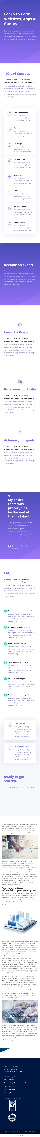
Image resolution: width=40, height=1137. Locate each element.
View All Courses (13, 103)
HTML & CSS (19, 191)
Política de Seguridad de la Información (15, 1083)
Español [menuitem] (21, 1135)
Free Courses (20, 723)
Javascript (18, 175)
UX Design (18, 144)
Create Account (13, 794)
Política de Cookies (9, 1089)
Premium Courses (22, 746)
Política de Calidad (9, 1079)
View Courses (11, 45)
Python (17, 128)
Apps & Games (19, 222)
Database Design (21, 159)
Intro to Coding (20, 206)
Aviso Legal (7, 1093)
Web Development (21, 112)
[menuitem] (20, 1136)
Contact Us (11, 603)
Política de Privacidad (10, 1086)
